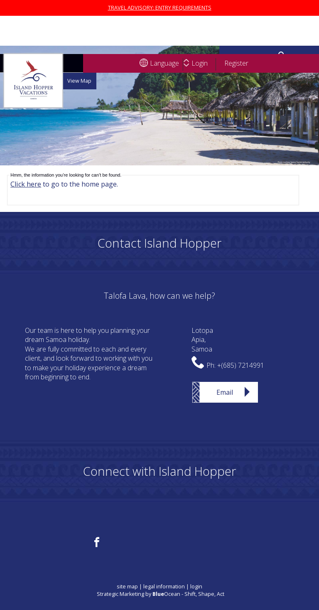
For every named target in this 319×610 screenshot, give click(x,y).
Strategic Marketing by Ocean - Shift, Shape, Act (160, 594)
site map (127, 586)
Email (224, 392)
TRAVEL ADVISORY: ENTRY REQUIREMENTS (159, 7)
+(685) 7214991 (240, 365)
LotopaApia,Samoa (202, 340)
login (196, 586)
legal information (164, 586)
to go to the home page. (64, 184)
